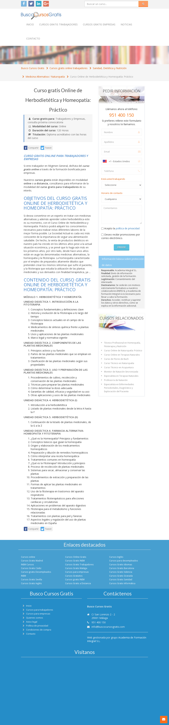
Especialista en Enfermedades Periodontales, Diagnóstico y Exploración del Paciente (119, 388)
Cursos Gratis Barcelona (121, 568)
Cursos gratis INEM (74, 579)
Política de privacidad (37, 625)
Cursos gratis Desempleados (36, 571)
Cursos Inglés (116, 556)
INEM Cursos (27, 564)
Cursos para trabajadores (39, 609)
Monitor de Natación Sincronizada (121, 371)
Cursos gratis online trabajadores (68, 68)
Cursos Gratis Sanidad (120, 579)
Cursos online (28, 556)
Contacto (33, 38)
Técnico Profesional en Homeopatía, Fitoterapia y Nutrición (122, 344)
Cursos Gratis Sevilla (31, 579)
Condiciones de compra (38, 629)
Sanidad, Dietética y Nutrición (109, 68)
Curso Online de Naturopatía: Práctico (123, 350)
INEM (23, 575)
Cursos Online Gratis (75, 556)
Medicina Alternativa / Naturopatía (45, 76)
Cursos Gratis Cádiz (31, 568)
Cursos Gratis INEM (75, 560)
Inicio (30, 24)
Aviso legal (31, 621)
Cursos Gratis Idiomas (120, 564)
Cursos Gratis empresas (99, 24)
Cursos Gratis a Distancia (78, 583)
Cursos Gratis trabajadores (58, 24)
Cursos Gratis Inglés (31, 583)
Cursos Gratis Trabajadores (79, 564)
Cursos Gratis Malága (76, 568)
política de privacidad (128, 228)
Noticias (126, 24)
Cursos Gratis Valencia (120, 571)
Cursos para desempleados (123, 560)
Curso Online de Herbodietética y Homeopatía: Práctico (101, 76)
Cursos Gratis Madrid (32, 560)
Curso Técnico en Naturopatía (119, 363)
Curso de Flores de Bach (116, 358)
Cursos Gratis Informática (122, 583)
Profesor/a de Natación (116, 380)
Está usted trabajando (113, 179)
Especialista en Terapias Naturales (121, 375)
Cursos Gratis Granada (121, 575)
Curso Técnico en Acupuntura (119, 367)
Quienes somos (34, 617)
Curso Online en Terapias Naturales (122, 354)
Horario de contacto (111, 193)
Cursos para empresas (77, 571)
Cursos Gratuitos (74, 575)
